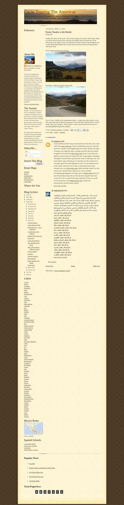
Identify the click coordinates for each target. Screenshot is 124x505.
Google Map (27, 181)
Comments (29, 155)
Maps (25, 349)
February (30, 270)
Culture (26, 333)
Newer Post (49, 266)
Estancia (26, 379)
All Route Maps (34, 481)
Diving (26, 407)
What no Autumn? (33, 256)
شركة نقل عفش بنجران (62, 247)
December (31, 204)
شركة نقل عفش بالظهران (63, 252)
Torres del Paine (28, 359)
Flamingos (27, 395)
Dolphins (26, 377)
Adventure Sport (28, 399)
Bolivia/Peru (27, 177)
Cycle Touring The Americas (50, 11)
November (31, 206)
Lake (25, 412)
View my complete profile (31, 104)
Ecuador (26, 408)
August (30, 211)
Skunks (26, 414)
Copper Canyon (28, 327)
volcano (26, 298)
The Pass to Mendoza (30, 341)
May (29, 218)
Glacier (26, 367)
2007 (27, 272)
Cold (25, 296)
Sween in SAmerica (34, 65)
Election (26, 393)
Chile (25, 290)
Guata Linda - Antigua (30, 446)
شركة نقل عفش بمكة (61, 225)
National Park (28, 294)
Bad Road (27, 387)
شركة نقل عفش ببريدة (62, 232)
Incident (26, 410)
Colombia (27, 306)
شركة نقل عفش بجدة (61, 218)
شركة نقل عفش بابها (61, 245)
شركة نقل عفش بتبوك (62, 242)
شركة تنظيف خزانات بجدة (63, 213)
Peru (25, 369)
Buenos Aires (28, 361)
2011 (27, 195)
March (30, 267)
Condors (26, 404)
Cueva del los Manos (33, 240)
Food (25, 339)
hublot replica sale (76, 181)
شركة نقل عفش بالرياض (62, 215)
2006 (27, 274)
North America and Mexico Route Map (42, 468)
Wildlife (26, 312)
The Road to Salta (29, 322)
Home (73, 266)
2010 (27, 197)
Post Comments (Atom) (62, 271)
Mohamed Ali (58, 190)
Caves (26, 357)
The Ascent (31, 238)
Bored (26, 375)
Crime (26, 343)
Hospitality (27, 288)
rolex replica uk (66, 146)
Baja (25, 316)
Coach (26, 331)
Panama (26, 351)
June (29, 216)
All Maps (26, 172)
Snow (25, 353)
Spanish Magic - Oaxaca (31, 450)
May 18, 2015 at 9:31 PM (60, 186)
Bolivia (26, 292)
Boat (25, 324)
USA (25, 302)
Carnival (26, 391)
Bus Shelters (27, 401)
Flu (25, 347)
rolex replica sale (76, 153)
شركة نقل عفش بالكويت (62, 254)
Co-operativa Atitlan (30, 444)
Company (30, 254)
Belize (26, 373)
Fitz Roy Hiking (32, 251)
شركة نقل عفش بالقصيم (62, 237)
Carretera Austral (32, 223)
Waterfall (26, 371)
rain (25, 308)
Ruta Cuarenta (32, 258)
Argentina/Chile (28, 179)
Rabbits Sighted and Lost (35, 236)
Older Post (96, 266)
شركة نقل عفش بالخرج (62, 235)
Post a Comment (52, 262)
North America (28, 176)
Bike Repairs (27, 355)
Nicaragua (27, 337)
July (29, 213)
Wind (25, 314)
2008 (27, 202)
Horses (26, 381)
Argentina (27, 286)
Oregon (26, 383)
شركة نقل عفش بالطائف (62, 220)
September (31, 209)
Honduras (27, 335)
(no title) (32, 464)
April (29, 220)
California (27, 318)
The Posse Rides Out (36, 472)
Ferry (25, 345)
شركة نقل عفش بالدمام (62, 223)
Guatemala (27, 300)
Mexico (26, 174)
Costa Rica (27, 363)
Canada (26, 403)
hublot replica (88, 173)
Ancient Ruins (28, 329)
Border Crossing (28, 326)
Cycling (26, 282)
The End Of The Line (36, 477)
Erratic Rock (31, 265)
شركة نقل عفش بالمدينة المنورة (65, 227)
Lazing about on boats (34, 225)
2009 (27, 199)
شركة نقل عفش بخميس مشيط (65, 240)
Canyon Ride (28, 389)
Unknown (57, 141)
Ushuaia (26, 416)
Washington (27, 385)
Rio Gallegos (28, 397)
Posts (27, 152)
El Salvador (27, 365)
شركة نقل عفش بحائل (62, 250)
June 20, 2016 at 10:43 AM (60, 257)
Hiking (26, 310)
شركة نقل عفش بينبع (61, 230)
